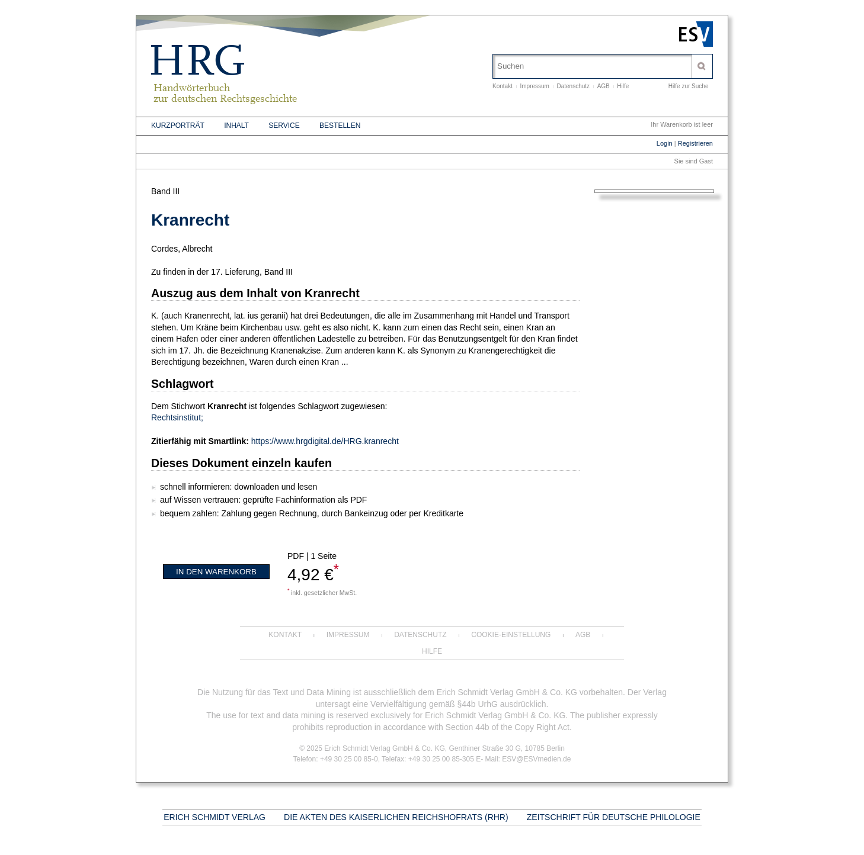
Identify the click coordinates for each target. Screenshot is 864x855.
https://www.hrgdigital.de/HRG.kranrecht (325, 441)
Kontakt (502, 86)
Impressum (534, 86)
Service (283, 125)
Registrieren (695, 143)
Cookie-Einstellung (511, 635)
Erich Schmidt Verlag (214, 817)
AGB (603, 86)
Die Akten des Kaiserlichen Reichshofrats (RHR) (396, 817)
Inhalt (236, 125)
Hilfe (623, 86)
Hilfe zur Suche (688, 86)
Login (665, 143)
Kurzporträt (177, 125)
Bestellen (339, 125)
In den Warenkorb (216, 571)
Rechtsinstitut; (177, 417)
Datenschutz (573, 86)
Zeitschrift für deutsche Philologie (613, 817)
